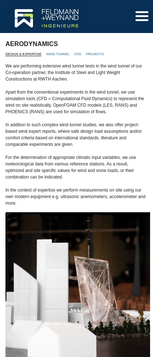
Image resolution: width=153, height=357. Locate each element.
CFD (77, 54)
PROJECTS (95, 54)
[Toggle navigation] (142, 16)
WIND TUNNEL (58, 54)
